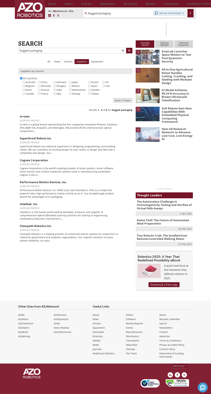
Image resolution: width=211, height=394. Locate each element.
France (44, 93)
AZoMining (24, 328)
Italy (58, 93)
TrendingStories (145, 43)
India (59, 89)
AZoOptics (23, 320)
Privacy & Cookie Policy (171, 337)
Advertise (164, 328)
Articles (68, 61)
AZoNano (23, 311)
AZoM (21, 307)
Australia (30, 82)
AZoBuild (23, 324)
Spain (94, 85)
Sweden (95, 89)
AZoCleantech (25, 315)
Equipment (97, 61)
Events (129, 320)
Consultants (132, 333)
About (96, 307)
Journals (97, 341)
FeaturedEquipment (183, 43)
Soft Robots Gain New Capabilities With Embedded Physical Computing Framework (176, 110)
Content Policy (167, 341)
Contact (163, 324)
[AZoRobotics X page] (58, 15)
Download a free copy (164, 277)
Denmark (46, 85)
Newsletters (166, 320)
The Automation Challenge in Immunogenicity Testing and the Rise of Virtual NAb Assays (161, 199)
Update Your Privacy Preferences (43, 389)
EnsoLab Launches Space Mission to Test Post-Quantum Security (177, 54)
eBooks (96, 333)
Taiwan (95, 93)
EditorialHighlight (164, 43)
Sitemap (130, 341)
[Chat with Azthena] (203, 387)
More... (189, 3)
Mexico (76, 85)
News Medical (61, 320)
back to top (180, 358)
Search (163, 315)
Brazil (29, 89)
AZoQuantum (61, 311)
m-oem (25, 116)
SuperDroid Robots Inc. (36, 138)
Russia (94, 82)
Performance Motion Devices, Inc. (43, 182)
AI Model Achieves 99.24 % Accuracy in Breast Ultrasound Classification (177, 92)
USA (107, 85)
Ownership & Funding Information (171, 347)
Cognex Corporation (34, 160)
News (57, 61)
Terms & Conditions (170, 333)
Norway (76, 93)
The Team (131, 345)
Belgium (30, 85)
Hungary (61, 85)
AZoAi (57, 315)
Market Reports (134, 315)
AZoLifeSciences (62, 324)
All (48, 61)
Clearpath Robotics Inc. (36, 226)
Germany (61, 82)
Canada (30, 93)
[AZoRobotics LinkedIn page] (49, 15)
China (44, 82)
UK (106, 82)
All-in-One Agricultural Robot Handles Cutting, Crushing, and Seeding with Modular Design (176, 74)
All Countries (30, 78)
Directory (98, 328)
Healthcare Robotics (104, 345)
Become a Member (169, 311)
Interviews (98, 324)
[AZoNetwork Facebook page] (54, 15)
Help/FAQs (131, 337)
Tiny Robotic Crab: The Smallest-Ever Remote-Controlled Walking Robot (160, 230)
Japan (75, 82)
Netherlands (79, 89)
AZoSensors (60, 307)
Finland (45, 89)
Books (96, 337)
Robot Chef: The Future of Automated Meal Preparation (163, 215)
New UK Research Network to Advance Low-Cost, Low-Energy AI (177, 126)
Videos (129, 307)
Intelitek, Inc (28, 204)
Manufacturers (134, 324)
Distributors (132, 328)
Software (131, 311)
